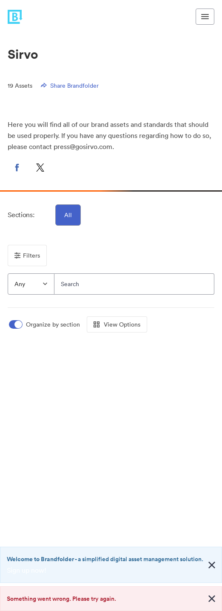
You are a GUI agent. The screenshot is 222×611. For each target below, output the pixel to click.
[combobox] (31, 284)
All (68, 215)
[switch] (45, 324)
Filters (27, 255)
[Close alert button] (211, 565)
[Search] (134, 284)
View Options (117, 324)
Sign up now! (26, 570)
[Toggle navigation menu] (205, 17)
